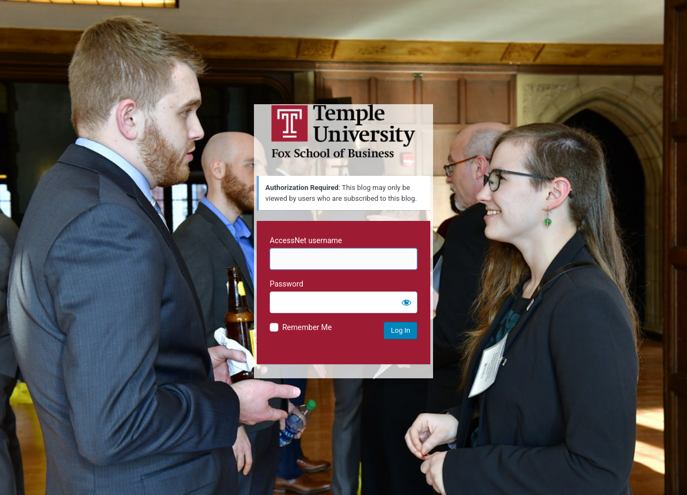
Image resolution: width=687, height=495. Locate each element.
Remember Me (307, 327)
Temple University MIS (343, 131)
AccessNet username (306, 240)
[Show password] (406, 302)
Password (286, 284)
